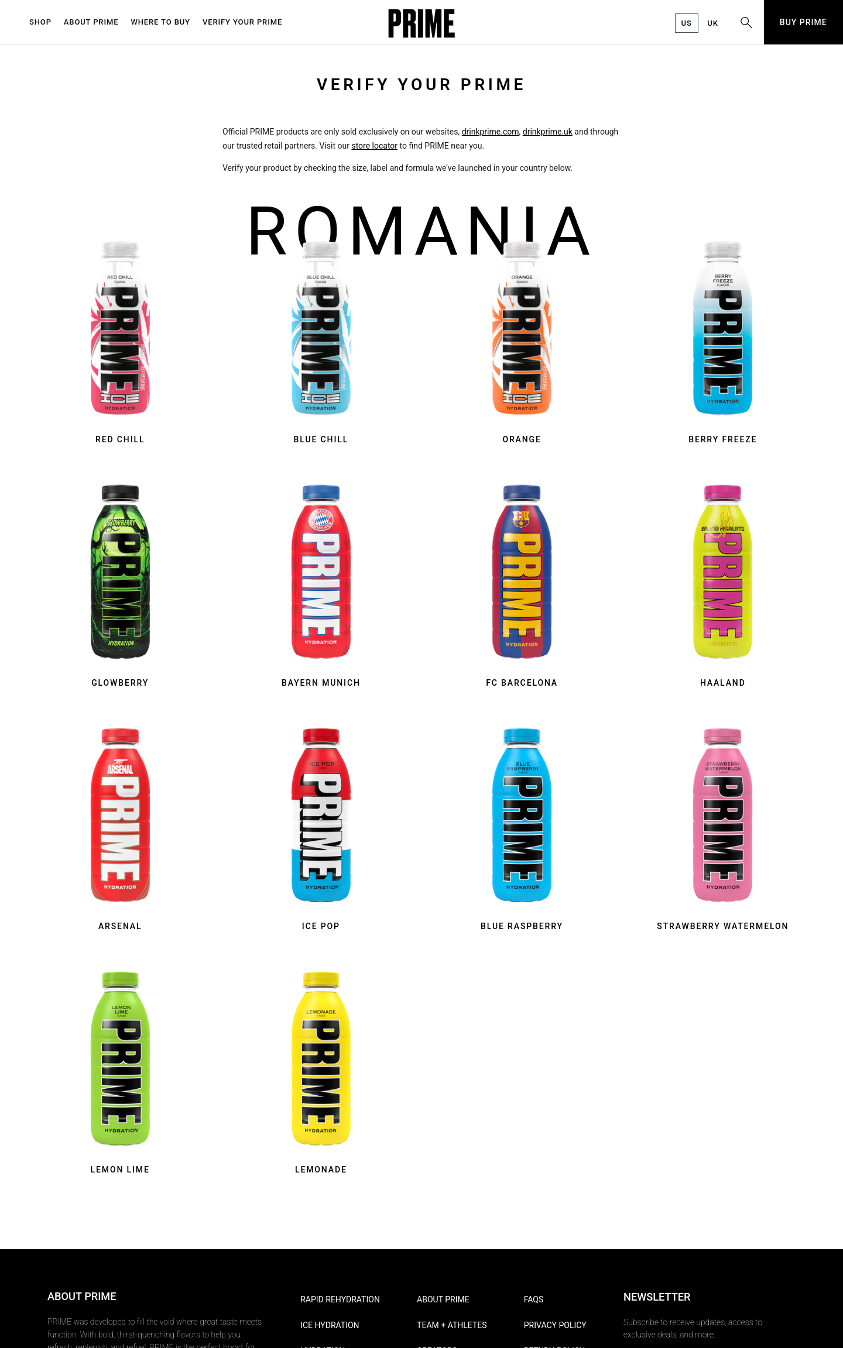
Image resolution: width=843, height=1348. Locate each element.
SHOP (40, 22)
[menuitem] (43, 22)
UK (712, 23)
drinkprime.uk (548, 131)
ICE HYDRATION (329, 1325)
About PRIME (443, 1299)
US (686, 23)
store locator (374, 145)
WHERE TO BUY (160, 22)
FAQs (534, 1299)
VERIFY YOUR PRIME (242, 22)
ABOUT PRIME (91, 22)
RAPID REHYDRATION (340, 1299)
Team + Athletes (451, 1325)
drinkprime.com (490, 131)
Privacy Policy (555, 1325)
